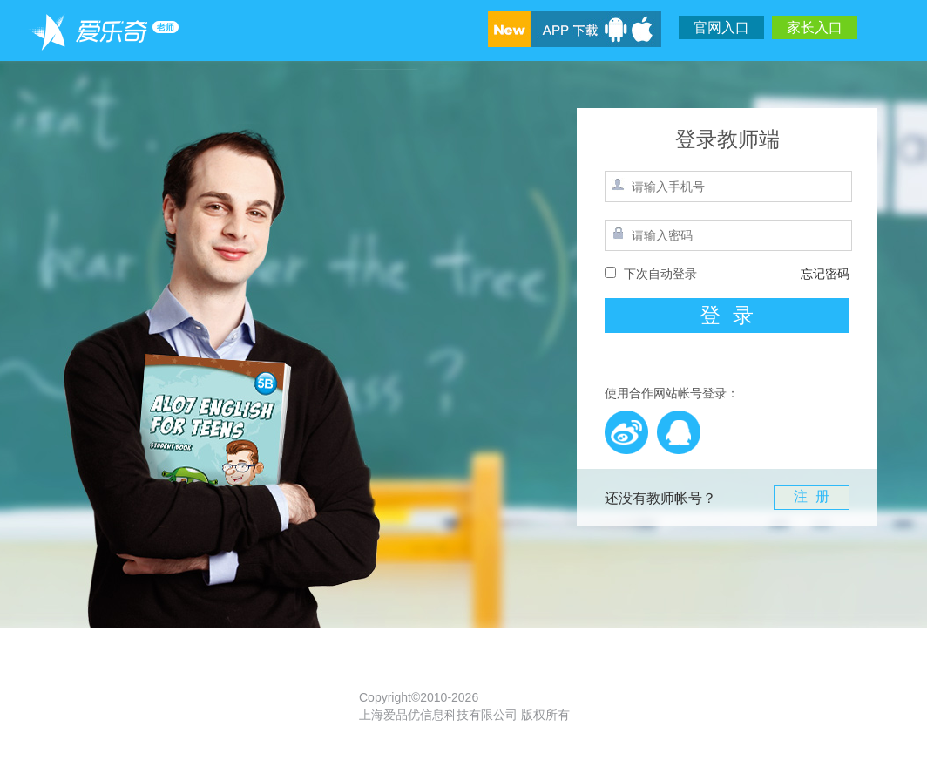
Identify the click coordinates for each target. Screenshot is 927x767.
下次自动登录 (660, 274)
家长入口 (814, 27)
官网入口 (721, 27)
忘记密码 (825, 274)
